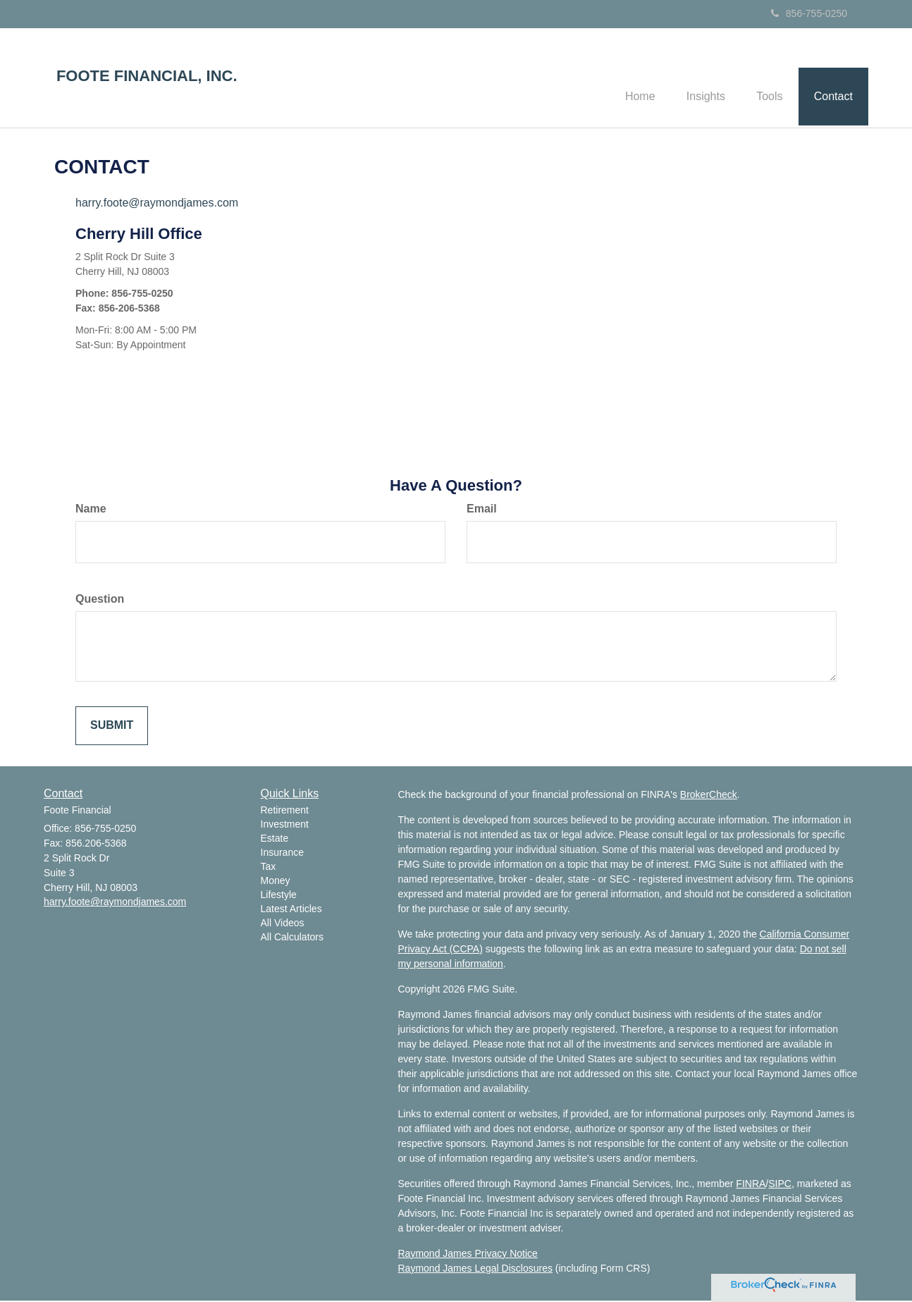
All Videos (282, 925)
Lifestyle (279, 896)
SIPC (779, 1185)
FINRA (750, 1185)
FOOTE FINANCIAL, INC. (147, 76)
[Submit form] (111, 727)
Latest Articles (291, 910)
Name (90, 511)
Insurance (282, 854)
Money (275, 882)
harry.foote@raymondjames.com (156, 205)
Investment (285, 826)
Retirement (285, 812)
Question (99, 600)
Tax (268, 868)
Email (482, 511)
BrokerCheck (708, 796)
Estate (275, 840)
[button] (695, 78)
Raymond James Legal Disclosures (475, 1269)
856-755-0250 (809, 13)
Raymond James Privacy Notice (468, 1254)
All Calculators (292, 939)
